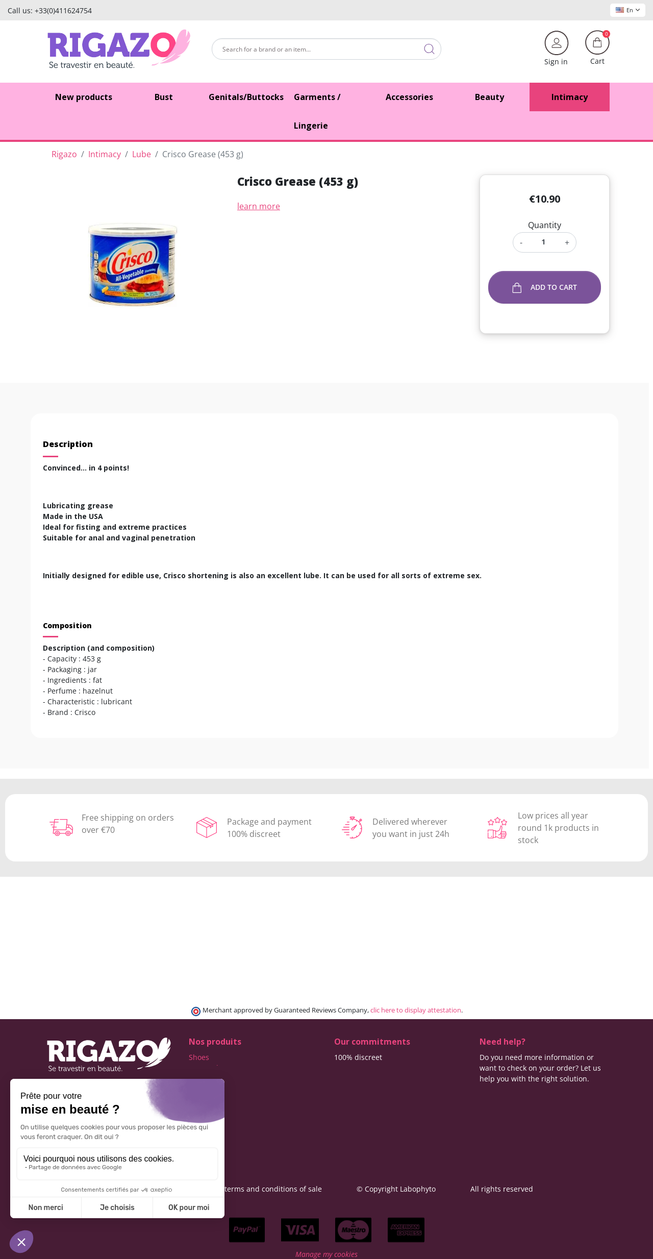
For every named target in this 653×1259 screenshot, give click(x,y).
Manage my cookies (326, 1253)
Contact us (352, 1111)
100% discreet (358, 1057)
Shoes (199, 1057)
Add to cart (544, 287)
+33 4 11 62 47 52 (516, 1089)
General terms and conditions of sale (258, 1189)
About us (349, 1100)
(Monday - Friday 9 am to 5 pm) (533, 1100)
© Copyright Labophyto (396, 1189)
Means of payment (366, 1089)
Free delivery (356, 1078)
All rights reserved (501, 1189)
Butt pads (205, 1068)
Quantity (544, 225)
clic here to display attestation (415, 1010)
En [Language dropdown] (628, 10)
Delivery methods (364, 1068)
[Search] (326, 49)
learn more (258, 206)
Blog (341, 1121)
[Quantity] (544, 242)
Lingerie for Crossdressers (234, 1100)
